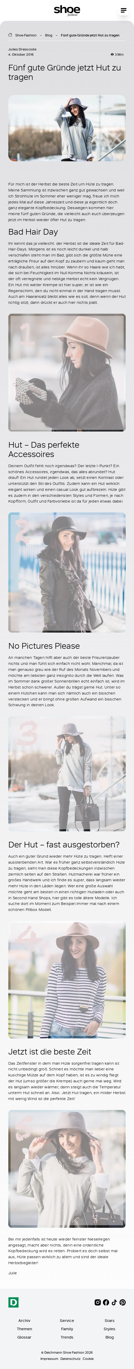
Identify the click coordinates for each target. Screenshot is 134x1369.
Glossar (24, 1337)
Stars (110, 1320)
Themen (24, 1329)
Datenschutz (70, 1358)
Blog (48, 35)
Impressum (49, 1358)
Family (67, 1329)
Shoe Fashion (26, 35)
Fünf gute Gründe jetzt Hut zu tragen (90, 35)
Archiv (24, 1320)
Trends (67, 1337)
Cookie (88, 1359)
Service (67, 1320)
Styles (109, 1329)
